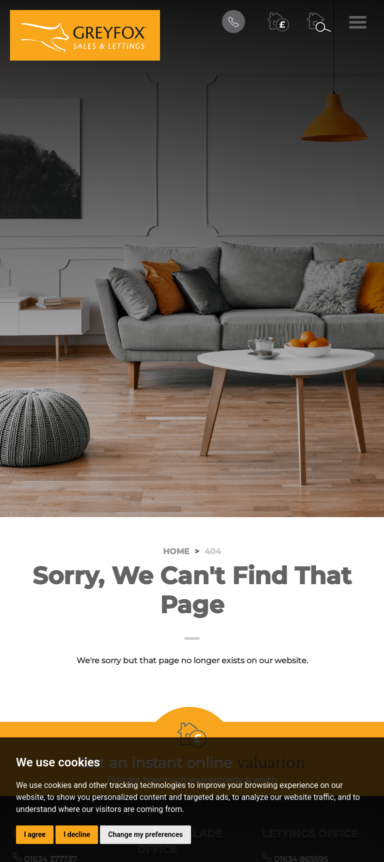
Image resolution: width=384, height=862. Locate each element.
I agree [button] (35, 834)
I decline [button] (77, 834)
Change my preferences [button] (145, 834)
